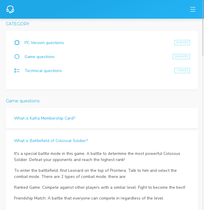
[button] (102, 118)
